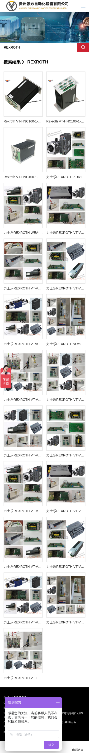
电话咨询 (78, 747)
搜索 (83, 47)
